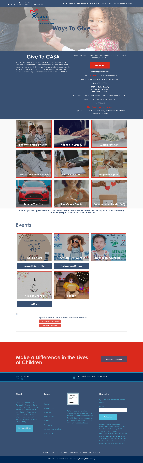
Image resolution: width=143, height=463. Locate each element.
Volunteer (70, 3)
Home (62, 3)
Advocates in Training (125, 3)
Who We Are (82, 3)
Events (103, 3)
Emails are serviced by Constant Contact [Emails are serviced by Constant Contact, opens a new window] (112, 443)
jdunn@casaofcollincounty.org (99, 107)
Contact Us (111, 3)
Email (102, 406)
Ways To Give (94, 3)
